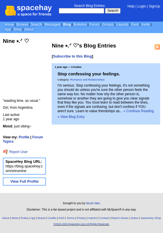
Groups (107, 24)
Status (135, 217)
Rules (24, 217)
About (28, 29)
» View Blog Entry (71, 117)
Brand (41, 217)
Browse (22, 24)
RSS (62, 217)
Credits (52, 217)
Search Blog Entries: (89, 6)
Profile (24, 137)
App (8, 29)
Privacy (81, 217)
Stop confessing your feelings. (88, 73)
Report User (15, 152)
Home (9, 24)
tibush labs (93, 203)
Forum (95, 24)
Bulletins (79, 24)
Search (112, 11)
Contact (104, 217)
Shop (17, 29)
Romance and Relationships (87, 79)
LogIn (141, 6)
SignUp (154, 6)
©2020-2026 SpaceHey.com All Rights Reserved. (81, 224)
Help (131, 6)
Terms (71, 217)
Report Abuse (119, 217)
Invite (145, 24)
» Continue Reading (138, 111)
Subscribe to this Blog (72, 56)
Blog (67, 24)
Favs (135, 24)
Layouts (122, 24)
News (15, 217)
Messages (52, 24)
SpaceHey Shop (151, 217)
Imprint (92, 217)
